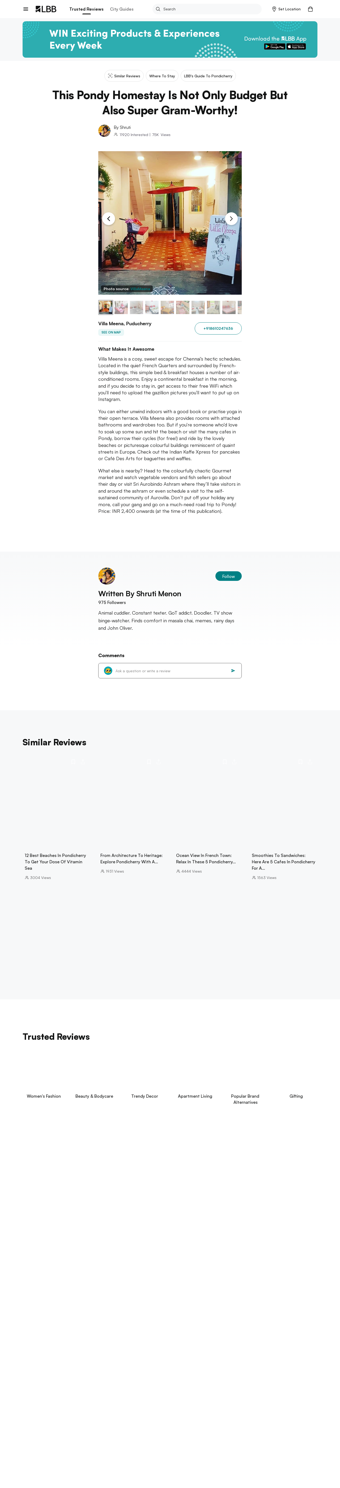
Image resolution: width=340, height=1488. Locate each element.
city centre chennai (195, 1459)
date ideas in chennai (213, 1470)
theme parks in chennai (92, 1447)
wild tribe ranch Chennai (66, 1464)
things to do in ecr (170, 1470)
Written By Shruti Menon (139, 593)
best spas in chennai (138, 1447)
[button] (286, 9)
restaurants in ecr (217, 1453)
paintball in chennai (212, 1464)
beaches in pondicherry (44, 1447)
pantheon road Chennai (65, 1459)
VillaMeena (140, 288)
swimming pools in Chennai (187, 1447)
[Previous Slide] (108, 218)
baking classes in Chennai (263, 1453)
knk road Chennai (155, 1459)
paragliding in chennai (168, 1464)
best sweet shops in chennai (120, 1470)
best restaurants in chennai (69, 1453)
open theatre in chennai (65, 1470)
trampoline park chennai (240, 1447)
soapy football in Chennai (119, 1464)
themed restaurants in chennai (248, 1459)
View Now (58, 1196)
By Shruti (122, 127)
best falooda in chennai (261, 1470)
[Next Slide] (231, 218)
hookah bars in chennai (257, 1464)
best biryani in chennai (121, 1453)
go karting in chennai (113, 1459)
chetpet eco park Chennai (171, 1453)
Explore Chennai (39, 1440)
